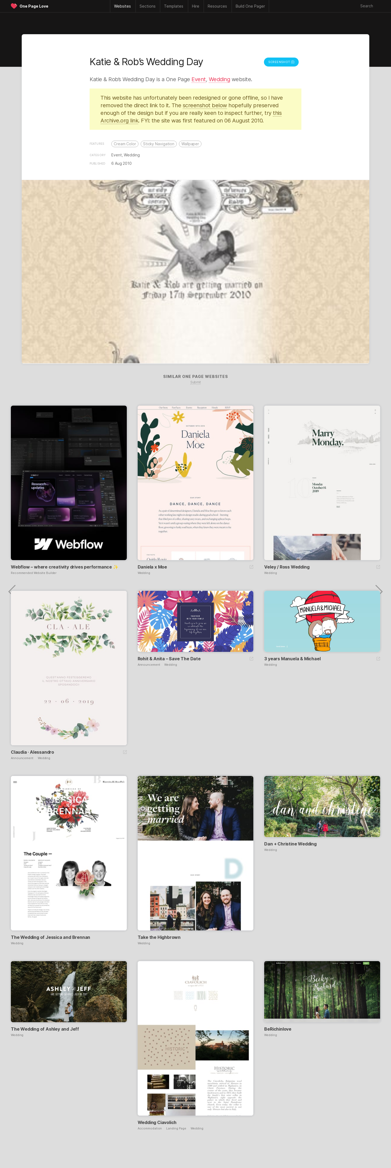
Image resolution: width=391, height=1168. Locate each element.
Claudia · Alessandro (32, 752)
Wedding (219, 79)
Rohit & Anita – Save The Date (169, 658)
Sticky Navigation (158, 143)
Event (198, 79)
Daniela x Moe (152, 567)
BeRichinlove (277, 1029)
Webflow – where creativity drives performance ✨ (64, 567)
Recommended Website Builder (33, 573)
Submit (195, 382)
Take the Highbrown (159, 937)
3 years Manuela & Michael (292, 658)
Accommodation (150, 1128)
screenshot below (205, 105)
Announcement (22, 758)
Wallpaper (190, 143)
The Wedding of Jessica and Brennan (50, 937)
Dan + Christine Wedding (290, 844)
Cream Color (125, 143)
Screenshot (281, 62)
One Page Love (34, 6)
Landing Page (176, 1128)
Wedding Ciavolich (157, 1122)
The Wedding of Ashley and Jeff (45, 1029)
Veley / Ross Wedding (286, 567)
